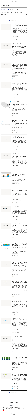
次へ (16, 20)
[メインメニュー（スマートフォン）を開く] (27, 1)
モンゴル (20, 300)
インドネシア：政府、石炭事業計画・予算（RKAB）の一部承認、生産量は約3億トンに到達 (19, 375)
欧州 (17, 189)
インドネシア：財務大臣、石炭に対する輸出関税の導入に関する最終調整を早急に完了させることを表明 (19, 65)
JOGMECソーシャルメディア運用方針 (12, 414)
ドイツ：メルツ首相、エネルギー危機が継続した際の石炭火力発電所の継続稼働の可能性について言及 (19, 282)
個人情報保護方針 (14, 413)
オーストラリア (21, 336)
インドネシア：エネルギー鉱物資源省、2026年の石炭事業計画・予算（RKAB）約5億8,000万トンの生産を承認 (19, 46)
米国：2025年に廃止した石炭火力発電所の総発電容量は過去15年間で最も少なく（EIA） (19, 104)
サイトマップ (18, 414)
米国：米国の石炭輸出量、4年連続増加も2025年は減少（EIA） (19, 175)
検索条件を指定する (4, 14)
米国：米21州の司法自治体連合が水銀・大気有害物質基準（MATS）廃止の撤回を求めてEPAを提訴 (19, 156)
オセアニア (18, 336)
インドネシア (20, 43)
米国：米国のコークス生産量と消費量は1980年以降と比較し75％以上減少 (19, 208)
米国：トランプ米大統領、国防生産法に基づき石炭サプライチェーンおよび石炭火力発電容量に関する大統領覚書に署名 (19, 27)
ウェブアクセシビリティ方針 (20, 413)
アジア (17, 43)
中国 (19, 223)
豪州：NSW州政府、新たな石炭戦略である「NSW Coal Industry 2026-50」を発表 (19, 339)
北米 (17, 24)
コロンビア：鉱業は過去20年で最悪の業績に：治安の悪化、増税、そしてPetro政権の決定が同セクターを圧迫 (19, 85)
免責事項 (5, 413)
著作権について (9, 413)
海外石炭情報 (16, 36)
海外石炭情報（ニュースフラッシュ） (16, 37)
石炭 (13, 36)
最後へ (18, 20)
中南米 (17, 82)
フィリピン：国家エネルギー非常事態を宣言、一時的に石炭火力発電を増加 (19, 263)
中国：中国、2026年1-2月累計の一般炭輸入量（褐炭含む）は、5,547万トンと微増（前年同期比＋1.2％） (19, 244)
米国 (18, 24)
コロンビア (20, 82)
